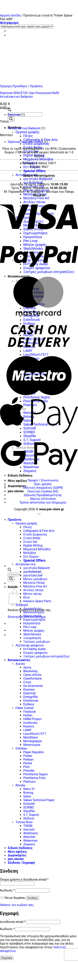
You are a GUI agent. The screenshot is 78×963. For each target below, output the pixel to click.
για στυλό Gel (33, 186)
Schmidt (29, 804)
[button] (9, 23)
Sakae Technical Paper (39, 800)
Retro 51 (29, 789)
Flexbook (29, 711)
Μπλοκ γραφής (33, 630)
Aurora (20, 664)
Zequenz (29, 844)
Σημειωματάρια (34, 619)
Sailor (27, 796)
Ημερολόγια (31, 623)
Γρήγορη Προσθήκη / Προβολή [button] (21, 86)
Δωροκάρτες (17, 486)
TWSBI (28, 826)
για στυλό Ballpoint (37, 179)
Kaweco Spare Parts (37, 601)
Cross (27, 682)
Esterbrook (30, 700)
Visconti (29, 829)
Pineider (29, 770)
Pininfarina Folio (34, 778)
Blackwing (30, 671)
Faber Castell (25, 708)
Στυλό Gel (31, 151)
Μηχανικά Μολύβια (38, 159)
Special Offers (34, 171)
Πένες (28, 136)
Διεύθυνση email (12, 922)
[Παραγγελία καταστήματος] (27, 26)
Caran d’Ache (32, 675)
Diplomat (14, 115)
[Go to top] (39, 514)
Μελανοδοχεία (33, 612)
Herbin (27, 715)
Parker (27, 756)
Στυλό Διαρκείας (36, 144)
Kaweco (28, 726)
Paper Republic (33, 752)
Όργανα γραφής (28, 132)
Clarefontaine (32, 678)
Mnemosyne (31, 745)
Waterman (30, 840)
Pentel (27, 763)
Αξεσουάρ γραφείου (30, 645)
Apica (27, 667)
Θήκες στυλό (32, 616)
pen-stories (16, 491)
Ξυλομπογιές (32, 638)
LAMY (27, 730)
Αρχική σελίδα (10, 15)
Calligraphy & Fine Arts (40, 140)
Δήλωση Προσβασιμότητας (43, 495)
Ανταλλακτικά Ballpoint (24, 128)
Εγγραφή (7, 957)
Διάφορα (22, 605)
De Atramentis (33, 686)
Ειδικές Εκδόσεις (20, 475)
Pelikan (28, 759)
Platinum (29, 781)
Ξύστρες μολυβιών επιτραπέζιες (46, 656)
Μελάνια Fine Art (35, 586)
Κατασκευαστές (19, 660)
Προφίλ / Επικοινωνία (42, 480)
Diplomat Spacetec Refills (25, 142)
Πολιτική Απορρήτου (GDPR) (43, 488)
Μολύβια (30, 163)
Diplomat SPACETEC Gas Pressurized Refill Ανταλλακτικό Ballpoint (29, 94)
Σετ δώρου (31, 167)
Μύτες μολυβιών (36, 190)
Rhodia (20, 785)
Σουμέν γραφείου (35, 653)
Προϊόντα (14, 520)
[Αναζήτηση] (11, 119)
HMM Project (32, 719)
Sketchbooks (32, 634)
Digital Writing (33, 155)
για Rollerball (33, 183)
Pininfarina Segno (35, 774)
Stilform (28, 818)
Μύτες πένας (32, 594)
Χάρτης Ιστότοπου (43, 499)
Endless (28, 704)
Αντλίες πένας (33, 590)
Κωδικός (7, 890)
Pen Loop (29, 627)
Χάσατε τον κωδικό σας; (17, 905)
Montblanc (30, 737)
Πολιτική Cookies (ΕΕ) (42, 491)
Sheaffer (29, 811)
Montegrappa (32, 741)
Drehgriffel (30, 697)
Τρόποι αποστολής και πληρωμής (43, 502)
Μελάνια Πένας (34, 583)
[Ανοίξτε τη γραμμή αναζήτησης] (9, 110)
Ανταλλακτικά (26, 564)
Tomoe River (24, 822)
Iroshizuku (30, 723)
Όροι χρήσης (43, 484)
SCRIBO (28, 807)
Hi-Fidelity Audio (34, 649)
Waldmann (30, 833)
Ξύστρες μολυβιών (36, 641)
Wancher (29, 837)
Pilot (26, 767)
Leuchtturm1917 (34, 734)
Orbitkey (21, 748)
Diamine (29, 689)
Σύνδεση (32, 897)
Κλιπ (26, 597)
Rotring (28, 793)
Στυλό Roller (32, 147)
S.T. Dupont (31, 815)
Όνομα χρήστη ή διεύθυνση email (24, 879)
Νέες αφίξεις (17, 481)
